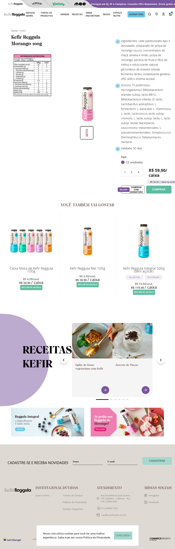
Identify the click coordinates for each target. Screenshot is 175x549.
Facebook (151, 504)
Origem (64, 14)
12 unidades (134, 162)
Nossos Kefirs (30, 14)
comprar (159, 189)
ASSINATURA (136, 14)
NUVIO (106, 14)
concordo (123, 535)
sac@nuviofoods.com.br (111, 517)
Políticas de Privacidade (75, 504)
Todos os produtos (47, 14)
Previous (64, 363)
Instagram (151, 498)
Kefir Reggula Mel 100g (87, 268)
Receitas (77, 14)
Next (161, 363)
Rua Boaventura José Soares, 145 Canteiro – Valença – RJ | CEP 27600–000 (114, 501)
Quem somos (42, 498)
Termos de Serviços (73, 498)
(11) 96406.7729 (107, 510)
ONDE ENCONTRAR (93, 14)
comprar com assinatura (132, 189)
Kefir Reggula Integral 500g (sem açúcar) (144, 269)
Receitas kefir (47, 359)
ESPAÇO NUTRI (117, 14)
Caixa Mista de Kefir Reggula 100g (31, 269)
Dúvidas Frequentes (73, 511)
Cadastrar (157, 463)
